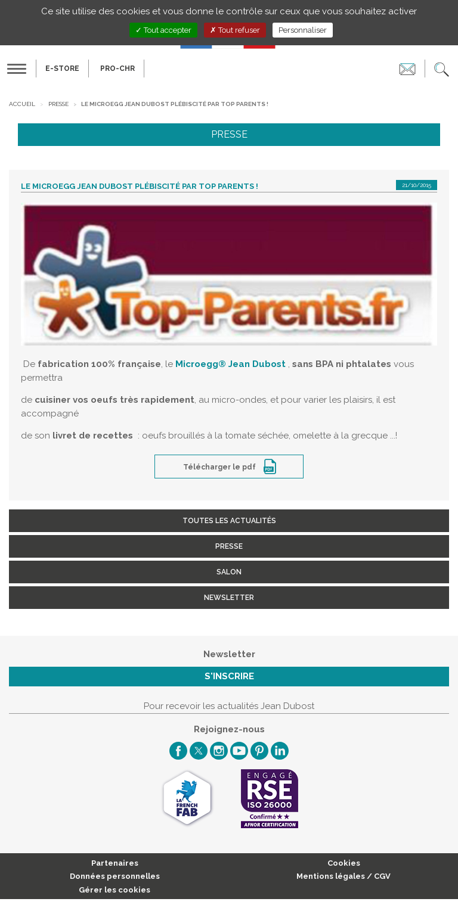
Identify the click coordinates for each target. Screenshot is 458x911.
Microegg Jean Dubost (230, 364)
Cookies (343, 863)
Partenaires (114, 863)
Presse (58, 104)
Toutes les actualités (229, 521)
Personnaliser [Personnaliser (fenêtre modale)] (302, 30)
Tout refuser (235, 30)
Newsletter (229, 597)
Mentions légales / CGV (343, 876)
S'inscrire (229, 676)
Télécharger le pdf (220, 467)
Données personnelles (115, 876)
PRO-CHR (117, 68)
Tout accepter (163, 30)
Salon (229, 572)
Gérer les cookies (114, 889)
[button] (441, 68)
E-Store (62, 68)
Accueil (22, 104)
